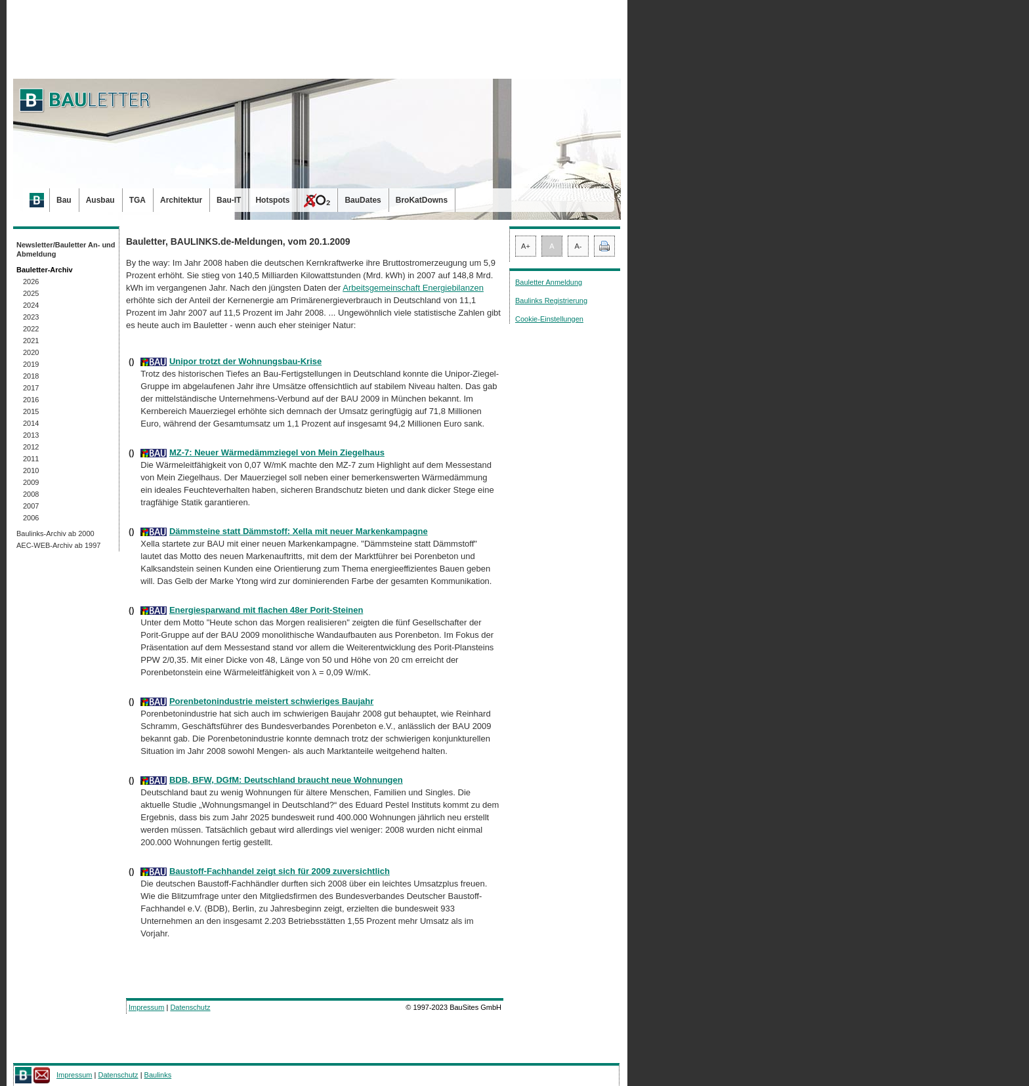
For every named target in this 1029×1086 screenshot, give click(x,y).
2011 (31, 459)
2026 (31, 281)
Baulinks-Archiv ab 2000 (55, 533)
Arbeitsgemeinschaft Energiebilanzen (413, 288)
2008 (31, 494)
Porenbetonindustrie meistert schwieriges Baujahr (271, 701)
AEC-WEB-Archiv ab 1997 (58, 545)
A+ (525, 246)
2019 (31, 364)
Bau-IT (229, 200)
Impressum (146, 1007)
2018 (31, 376)
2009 (31, 482)
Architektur (181, 200)
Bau (64, 200)
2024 (31, 305)
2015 (31, 411)
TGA (137, 200)
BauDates (363, 200)
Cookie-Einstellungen (549, 319)
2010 (31, 470)
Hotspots (272, 200)
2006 (31, 518)
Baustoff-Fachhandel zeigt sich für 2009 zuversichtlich (279, 871)
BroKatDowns (422, 200)
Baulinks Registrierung (551, 300)
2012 (31, 447)
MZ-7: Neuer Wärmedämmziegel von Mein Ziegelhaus (277, 452)
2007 (31, 506)
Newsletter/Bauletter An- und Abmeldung (66, 249)
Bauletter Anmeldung (548, 282)
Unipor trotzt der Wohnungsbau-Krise (245, 361)
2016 (31, 400)
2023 (31, 317)
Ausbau (100, 200)
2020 (31, 352)
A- (578, 246)
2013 (31, 435)
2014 (31, 423)
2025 (31, 293)
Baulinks (158, 1075)
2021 (31, 341)
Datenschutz (190, 1007)
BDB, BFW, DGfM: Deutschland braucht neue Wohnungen (286, 780)
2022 (31, 329)
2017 (31, 388)
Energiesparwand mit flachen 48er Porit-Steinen (266, 610)
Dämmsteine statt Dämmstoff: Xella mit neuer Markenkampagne (298, 531)
